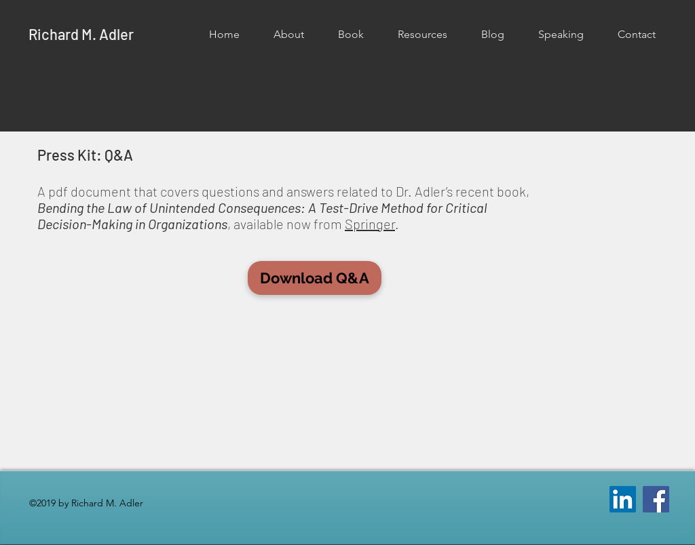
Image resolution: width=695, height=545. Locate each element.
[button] (289, 35)
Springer (370, 224)
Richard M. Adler (81, 34)
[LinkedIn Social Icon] (622, 499)
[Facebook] (656, 499)
